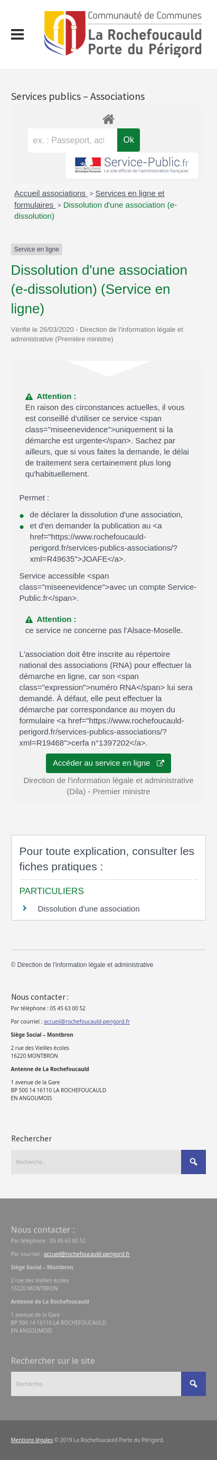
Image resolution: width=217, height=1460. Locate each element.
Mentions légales (32, 1440)
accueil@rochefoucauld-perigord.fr (87, 1021)
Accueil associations (51, 193)
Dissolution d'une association (89, 908)
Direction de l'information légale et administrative (85, 965)
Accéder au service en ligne (108, 762)
